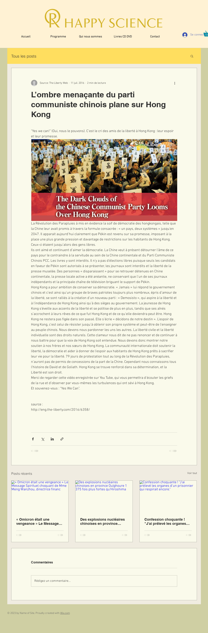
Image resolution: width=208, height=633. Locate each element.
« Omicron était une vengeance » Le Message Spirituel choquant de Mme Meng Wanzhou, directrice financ (39, 521)
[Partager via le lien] (62, 439)
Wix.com (65, 613)
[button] (192, 56)
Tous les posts (23, 56)
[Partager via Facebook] (33, 439)
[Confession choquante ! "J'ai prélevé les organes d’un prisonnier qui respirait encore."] (168, 497)
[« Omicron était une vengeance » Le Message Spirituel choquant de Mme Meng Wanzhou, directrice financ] (40, 497)
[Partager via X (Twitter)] (42, 439)
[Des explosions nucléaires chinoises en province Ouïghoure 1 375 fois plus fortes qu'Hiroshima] (104, 497)
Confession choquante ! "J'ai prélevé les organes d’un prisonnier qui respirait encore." (168, 521)
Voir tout (192, 473)
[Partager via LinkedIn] (52, 439)
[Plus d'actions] (174, 83)
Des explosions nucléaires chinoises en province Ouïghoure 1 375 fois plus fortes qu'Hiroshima (102, 521)
